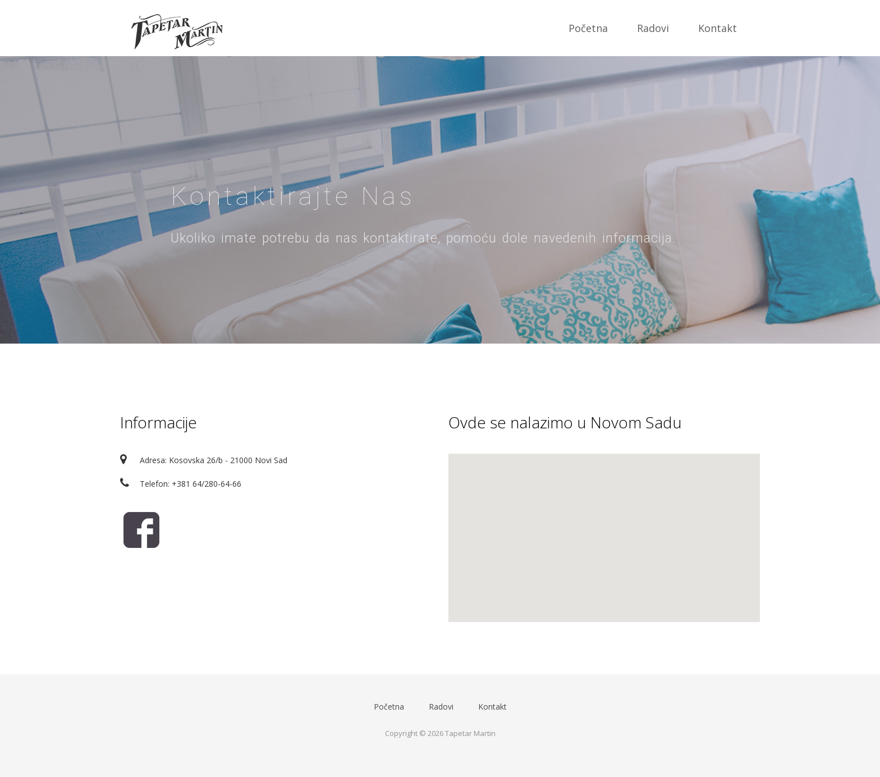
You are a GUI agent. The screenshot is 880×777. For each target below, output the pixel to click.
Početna (588, 28)
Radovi (653, 28)
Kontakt (717, 28)
